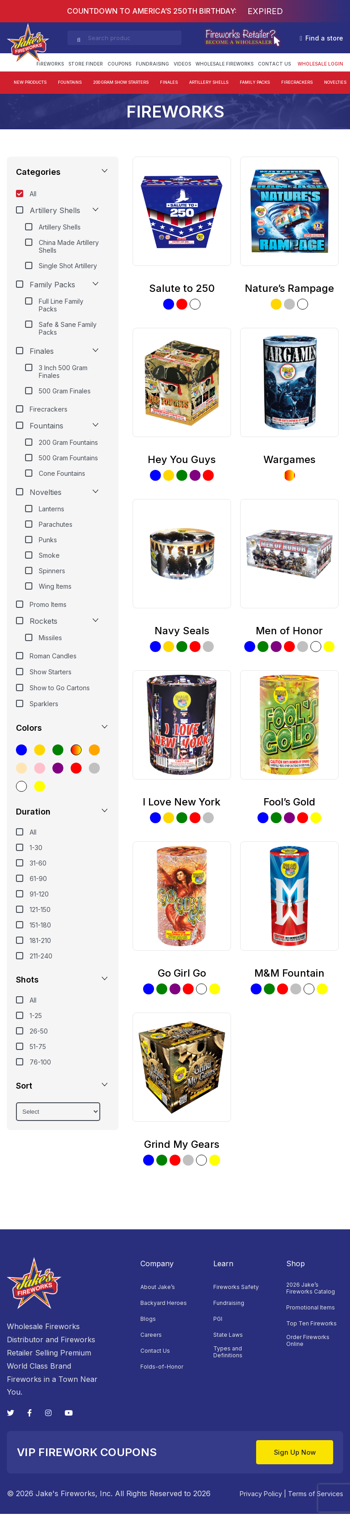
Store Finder (85, 63)
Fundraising (152, 63)
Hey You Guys (182, 459)
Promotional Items (310, 1307)
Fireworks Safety (236, 1287)
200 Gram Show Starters (121, 82)
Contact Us (274, 63)
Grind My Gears (181, 1144)
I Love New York (182, 802)
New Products (30, 82)
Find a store (321, 38)
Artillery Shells (208, 82)
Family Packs (255, 82)
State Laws (228, 1334)
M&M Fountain (289, 973)
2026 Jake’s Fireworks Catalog (310, 1288)
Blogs (148, 1318)
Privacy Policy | (263, 1498)
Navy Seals (181, 631)
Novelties (335, 82)
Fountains (70, 82)
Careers (151, 1334)
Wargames (289, 459)
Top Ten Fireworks (311, 1323)
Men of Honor (289, 631)
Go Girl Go (182, 973)
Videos (182, 63)
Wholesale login (320, 63)
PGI (217, 1318)
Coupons (119, 63)
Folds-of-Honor (161, 1366)
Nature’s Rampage (289, 288)
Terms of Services (315, 1498)
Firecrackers (297, 82)
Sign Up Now (287, 1454)
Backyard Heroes (163, 1302)
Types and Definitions (227, 1352)
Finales (169, 82)
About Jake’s (157, 1287)
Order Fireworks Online (307, 1340)
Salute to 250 (182, 288)
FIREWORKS (50, 63)
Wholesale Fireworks (224, 63)
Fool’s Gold (289, 802)
